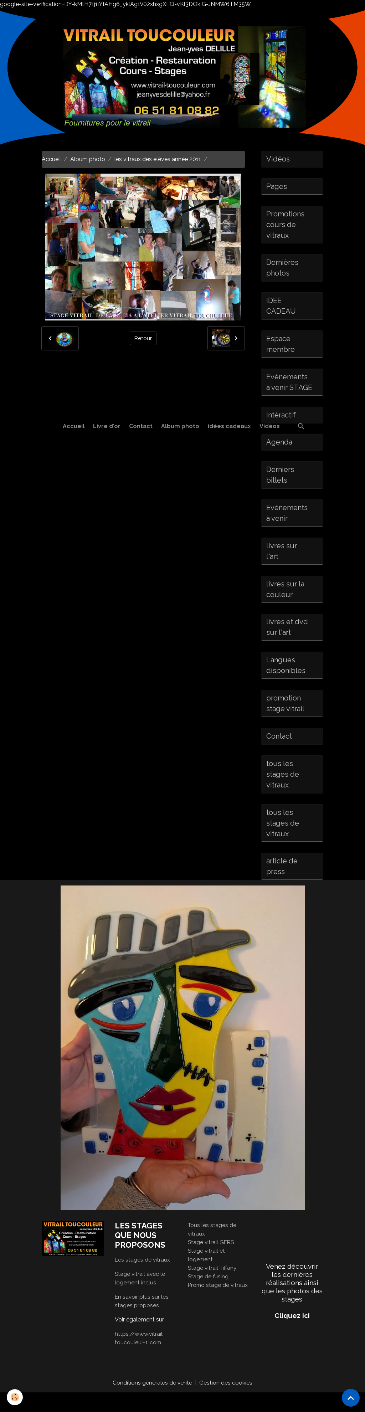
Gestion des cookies (226, 1401)
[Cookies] (15, 1397)
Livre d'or (106, 426)
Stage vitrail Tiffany (213, 1287)
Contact (141, 426)
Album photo (180, 426)
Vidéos (269, 426)
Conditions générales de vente (152, 1401)
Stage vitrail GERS (212, 1261)
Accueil (73, 426)
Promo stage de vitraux (218, 1304)
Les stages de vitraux (143, 1278)
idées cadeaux (229, 426)
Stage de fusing (208, 1295)
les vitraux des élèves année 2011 (157, 159)
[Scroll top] (351, 1398)
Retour (143, 338)
